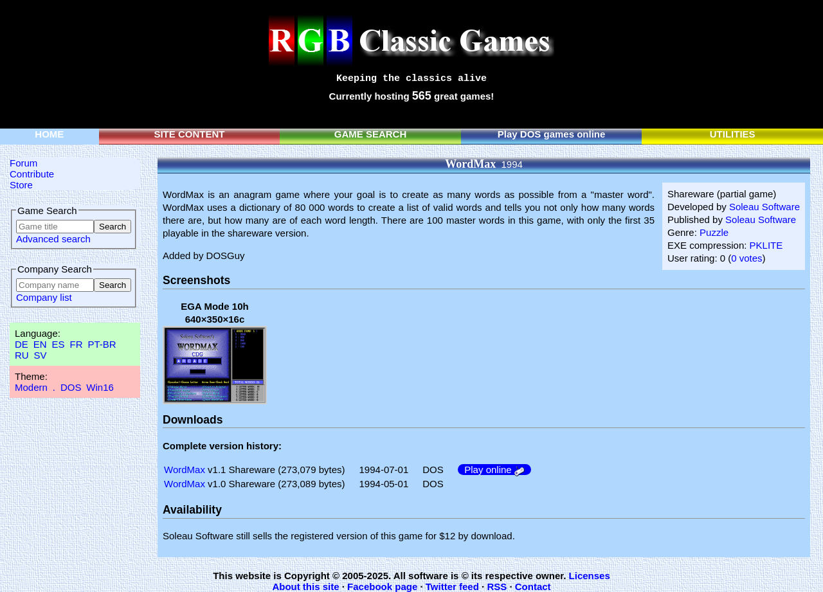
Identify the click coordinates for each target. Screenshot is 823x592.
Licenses (589, 575)
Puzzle (714, 232)
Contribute (32, 173)
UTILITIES (732, 134)
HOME (49, 134)
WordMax (184, 469)
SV (40, 355)
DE (21, 344)
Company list (44, 297)
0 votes (746, 258)
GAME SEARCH (370, 134)
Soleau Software (764, 206)
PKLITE (766, 245)
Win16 (100, 387)
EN (40, 344)
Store (21, 184)
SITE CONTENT (189, 134)
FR (75, 344)
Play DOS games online (552, 134)
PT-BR (101, 344)
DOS (71, 387)
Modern (31, 387)
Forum (23, 162)
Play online (494, 469)
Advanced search (53, 238)
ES (58, 344)
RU (22, 355)
